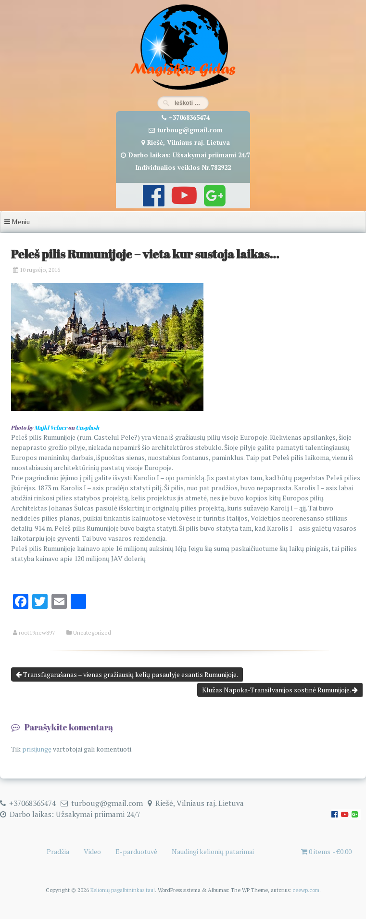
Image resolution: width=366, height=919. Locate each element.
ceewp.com (305, 889)
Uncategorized (92, 632)
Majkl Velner (50, 427)
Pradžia (58, 851)
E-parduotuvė (136, 851)
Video (92, 851)
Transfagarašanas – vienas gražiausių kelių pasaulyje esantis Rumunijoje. (127, 674)
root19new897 (37, 632)
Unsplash (87, 427)
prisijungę (36, 748)
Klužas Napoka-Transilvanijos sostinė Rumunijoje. (280, 689)
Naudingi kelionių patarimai (213, 851)
